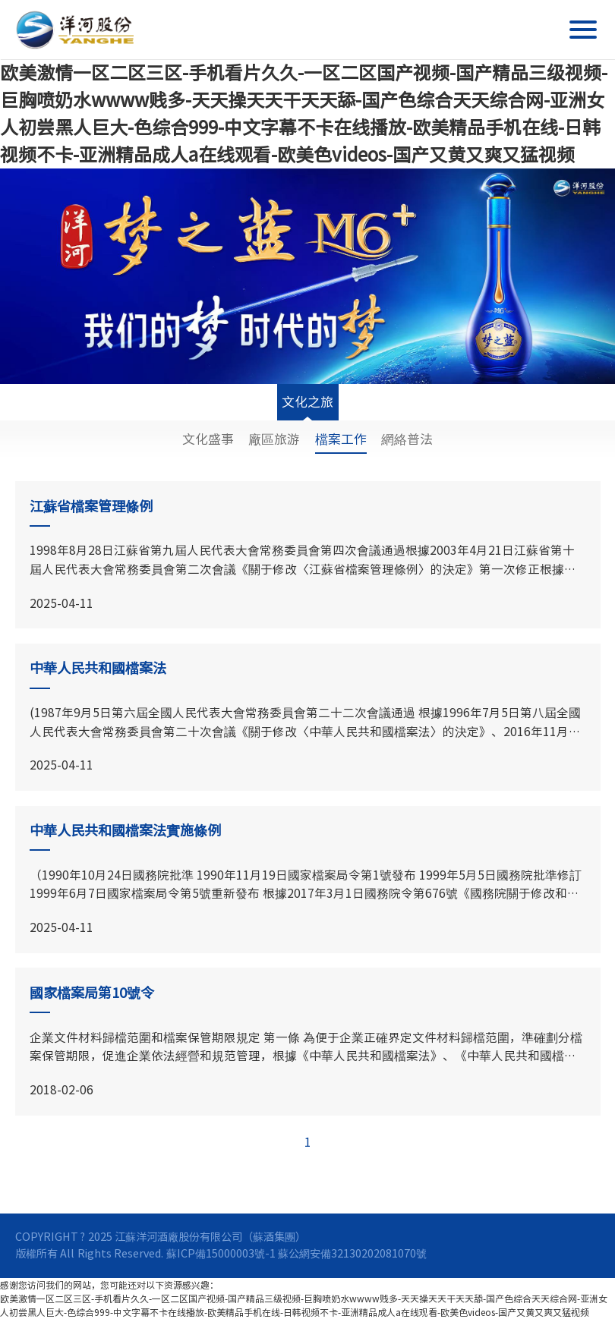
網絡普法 (407, 439)
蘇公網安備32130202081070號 (352, 1253)
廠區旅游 (274, 439)
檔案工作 (341, 439)
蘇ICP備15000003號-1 (221, 1253)
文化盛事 (208, 439)
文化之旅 (307, 407)
